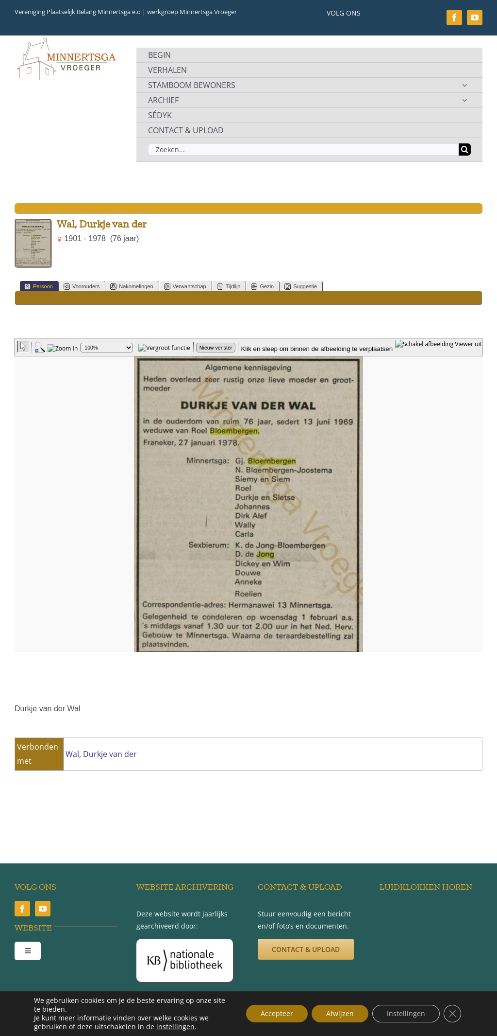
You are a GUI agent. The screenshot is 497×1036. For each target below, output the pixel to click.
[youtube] (474, 17)
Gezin (262, 286)
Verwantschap (185, 286)
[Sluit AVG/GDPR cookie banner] (452, 1013)
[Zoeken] (465, 149)
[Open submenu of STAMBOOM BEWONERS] (464, 85)
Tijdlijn (229, 286)
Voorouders (81, 286)
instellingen (175, 1026)
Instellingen (406, 1013)
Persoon (38, 286)
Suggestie (300, 286)
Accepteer (277, 1013)
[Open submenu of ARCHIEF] (464, 100)
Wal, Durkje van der (101, 754)
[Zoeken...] (303, 149)
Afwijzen (340, 1013)
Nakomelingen (131, 286)
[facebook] (454, 17)
